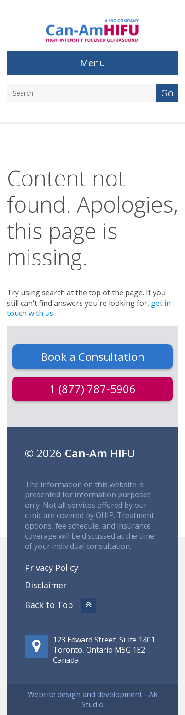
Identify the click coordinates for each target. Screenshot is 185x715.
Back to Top (60, 604)
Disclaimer (46, 585)
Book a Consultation (93, 356)
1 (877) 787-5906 (92, 388)
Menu (92, 62)
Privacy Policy (51, 567)
